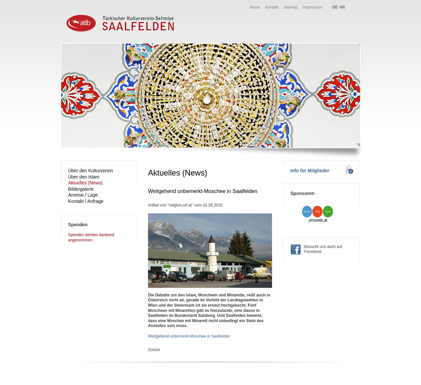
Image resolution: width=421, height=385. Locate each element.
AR (342, 7)
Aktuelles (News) (85, 182)
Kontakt (272, 7)
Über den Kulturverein (90, 170)
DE (335, 7)
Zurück (154, 349)
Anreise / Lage (83, 195)
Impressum (312, 7)
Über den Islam (83, 176)
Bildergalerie (81, 189)
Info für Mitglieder (309, 170)
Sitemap (291, 7)
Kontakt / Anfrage (85, 201)
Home (255, 7)
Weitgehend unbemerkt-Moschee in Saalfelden (189, 336)
